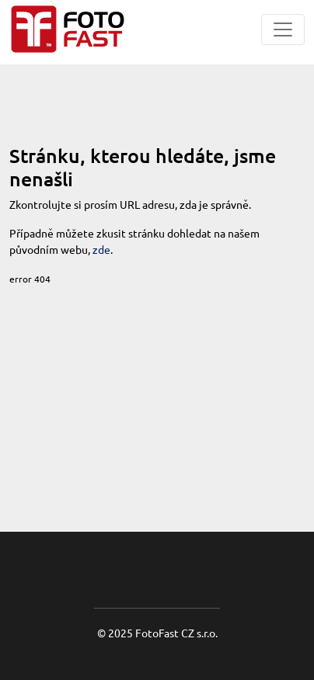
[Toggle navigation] (283, 29)
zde (101, 249)
